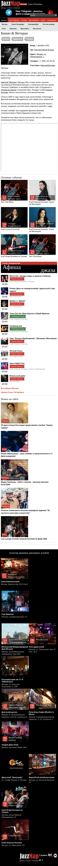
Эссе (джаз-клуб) (16, 356)
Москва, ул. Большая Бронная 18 (41, 781)
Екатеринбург (33, 24)
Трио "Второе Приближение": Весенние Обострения (33, 338)
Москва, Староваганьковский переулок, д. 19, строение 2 (41, 718)
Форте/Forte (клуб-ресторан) (41, 777)
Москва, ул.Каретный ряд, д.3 (14, 617)
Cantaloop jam (16, 326)
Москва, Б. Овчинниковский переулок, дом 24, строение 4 (14, 716)
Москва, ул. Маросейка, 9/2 (13, 845)
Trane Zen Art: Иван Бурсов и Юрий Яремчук (29, 314)
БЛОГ (43, 20)
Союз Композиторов (10, 582)
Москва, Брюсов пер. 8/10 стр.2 (14, 584)
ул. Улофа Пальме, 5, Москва (14, 780)
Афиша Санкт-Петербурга (12, 392)
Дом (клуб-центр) (9, 712)
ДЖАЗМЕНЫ (34, 20)
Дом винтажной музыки (44, 50)
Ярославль (25, 28)
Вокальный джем (17, 376)
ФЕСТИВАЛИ (14, 20)
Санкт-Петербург (35, 4)
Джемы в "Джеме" (18, 301)
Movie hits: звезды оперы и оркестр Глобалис (30, 276)
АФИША (4, 20)
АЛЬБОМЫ (51, 20)
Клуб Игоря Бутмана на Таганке (14, 245)
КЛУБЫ (24, 20)
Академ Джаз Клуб (10, 745)
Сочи (4, 28)
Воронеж (13, 28)
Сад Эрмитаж (8, 614)
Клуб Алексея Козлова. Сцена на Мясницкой (42, 192)
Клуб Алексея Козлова (14, 218)
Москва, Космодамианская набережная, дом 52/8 (13, 653)
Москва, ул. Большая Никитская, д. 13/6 (10, 685)
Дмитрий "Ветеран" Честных (13, 82)
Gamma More (15, 381)
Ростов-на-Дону (49, 24)
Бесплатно (37, 28)
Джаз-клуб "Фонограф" (12, 777)
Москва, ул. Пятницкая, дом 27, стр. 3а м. (42, 651)
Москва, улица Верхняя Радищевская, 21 (11, 816)
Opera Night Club (17, 363)
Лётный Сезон (16, 351)
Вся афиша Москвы (10, 388)
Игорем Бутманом (8, 90)
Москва (23, 4)
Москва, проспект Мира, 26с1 (14, 747)
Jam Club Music (14, 191)
